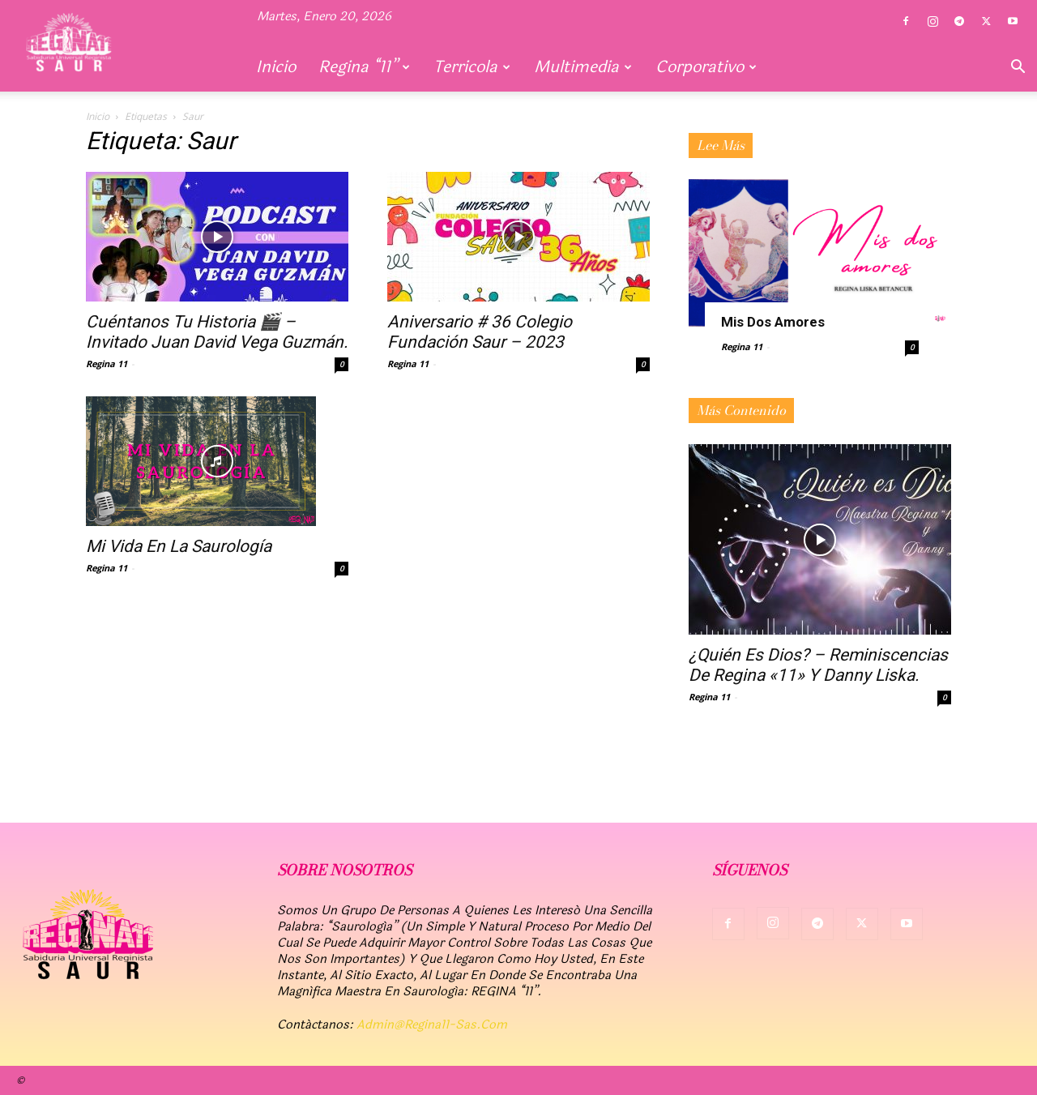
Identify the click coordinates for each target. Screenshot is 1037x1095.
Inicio (276, 66)
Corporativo (706, 66)
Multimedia (583, 66)
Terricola (471, 66)
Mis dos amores (773, 322)
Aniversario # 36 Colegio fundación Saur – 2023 (479, 332)
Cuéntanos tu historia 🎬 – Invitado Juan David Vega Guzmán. (217, 332)
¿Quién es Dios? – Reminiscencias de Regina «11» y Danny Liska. (818, 665)
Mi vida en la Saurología (178, 546)
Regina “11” (364, 66)
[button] (1017, 68)
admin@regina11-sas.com (431, 1025)
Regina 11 (106, 363)
